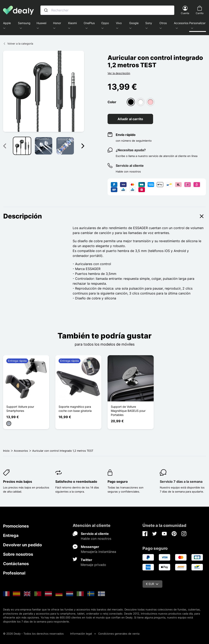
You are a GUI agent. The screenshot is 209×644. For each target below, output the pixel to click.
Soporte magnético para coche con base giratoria (75, 408)
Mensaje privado (93, 565)
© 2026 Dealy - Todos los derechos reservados (33, 633)
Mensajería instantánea (98, 552)
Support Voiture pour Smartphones (20, 408)
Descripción (104, 216)
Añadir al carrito (130, 119)
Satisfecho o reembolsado (76, 481)
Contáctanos (16, 563)
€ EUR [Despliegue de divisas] (152, 584)
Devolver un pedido (22, 544)
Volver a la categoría (18, 43)
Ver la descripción (119, 73)
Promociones (16, 526)
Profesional (14, 573)
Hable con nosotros (96, 538)
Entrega (11, 535)
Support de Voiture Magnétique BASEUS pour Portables (128, 411)
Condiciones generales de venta (118, 633)
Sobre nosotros (18, 554)
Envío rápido (126, 135)
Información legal (81, 633)
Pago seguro (118, 481)
